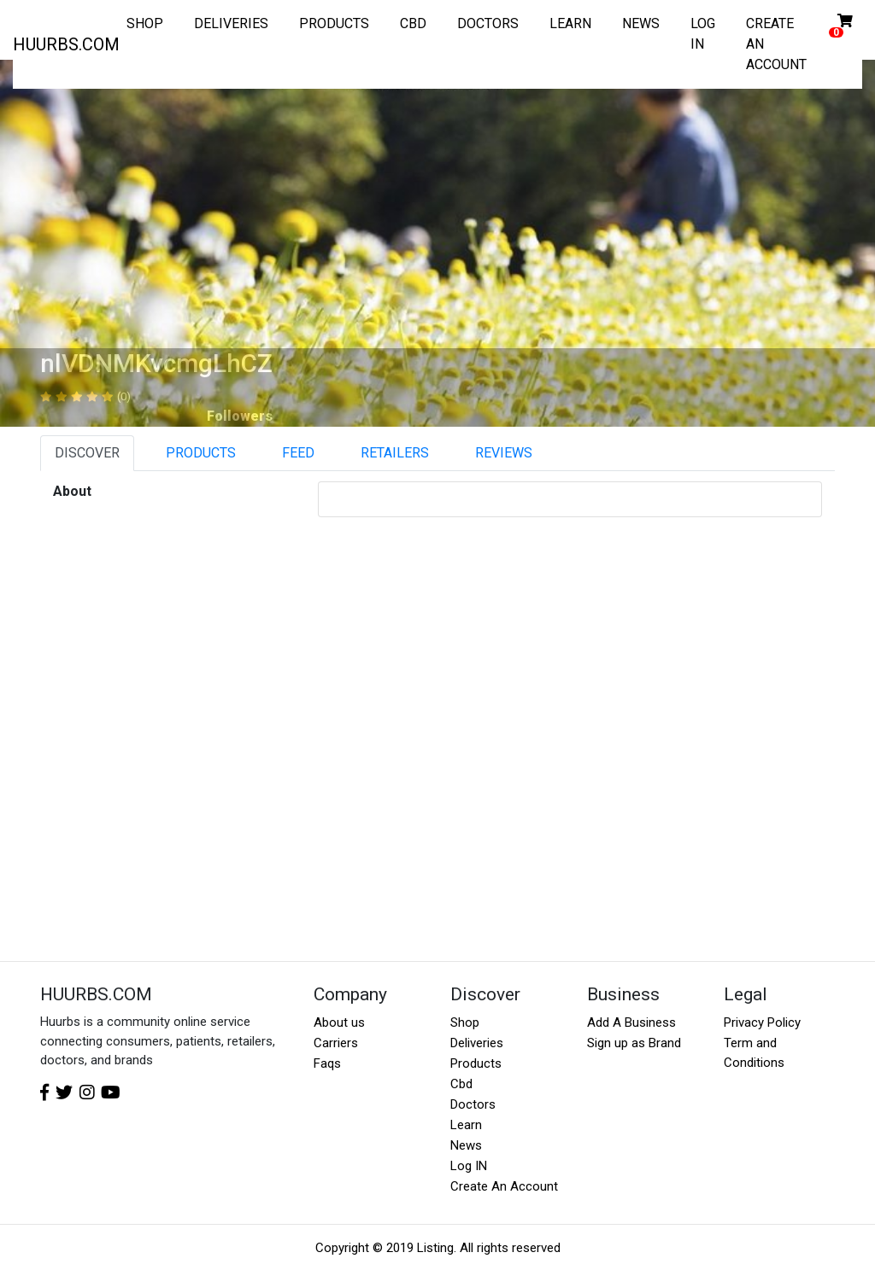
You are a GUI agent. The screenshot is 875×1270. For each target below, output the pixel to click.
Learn (466, 1125)
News (466, 1145)
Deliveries (476, 1043)
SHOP (144, 23)
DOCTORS (488, 23)
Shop (464, 1022)
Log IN (468, 1166)
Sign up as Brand (634, 1043)
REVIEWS (503, 453)
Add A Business (631, 1022)
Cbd (461, 1084)
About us (339, 1022)
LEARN (570, 23)
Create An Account (504, 1186)
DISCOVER (87, 453)
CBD (413, 23)
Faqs (327, 1063)
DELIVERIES (231, 23)
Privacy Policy (762, 1022)
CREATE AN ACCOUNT (776, 44)
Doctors (473, 1104)
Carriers (336, 1043)
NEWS (641, 23)
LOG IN (702, 33)
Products (476, 1063)
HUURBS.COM (66, 44)
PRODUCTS (334, 23)
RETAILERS (395, 453)
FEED (298, 453)
